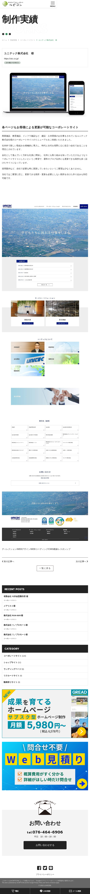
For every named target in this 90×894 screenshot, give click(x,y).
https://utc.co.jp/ (11, 59)
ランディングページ (12, 669)
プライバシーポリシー (45, 874)
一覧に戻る (45, 568)
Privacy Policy (38, 882)
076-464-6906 (45, 832)
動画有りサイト (10, 682)
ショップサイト (10, 662)
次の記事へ (82, 561)
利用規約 (60, 880)
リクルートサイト (11, 675)
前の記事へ (8, 561)
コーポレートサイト (12, 62)
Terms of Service (51, 882)
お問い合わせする (45, 845)
